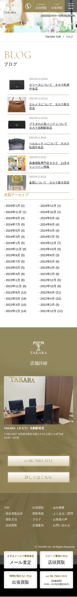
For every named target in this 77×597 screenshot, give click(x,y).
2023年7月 (13, 261)
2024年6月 (47, 224)
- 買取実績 (37, 513)
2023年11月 (14, 249)
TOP (7, 507)
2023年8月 (47, 255)
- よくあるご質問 (62, 513)
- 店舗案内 (37, 525)
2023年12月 (48, 243)
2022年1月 (13, 311)
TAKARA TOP (53, 36)
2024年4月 (47, 230)
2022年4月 (47, 298)
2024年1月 (13, 243)
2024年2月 (47, 236)
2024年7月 (13, 224)
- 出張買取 (37, 507)
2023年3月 (13, 274)
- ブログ (35, 519)
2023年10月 (48, 249)
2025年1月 (13, 205)
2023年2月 (47, 274)
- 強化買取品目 (13, 513)
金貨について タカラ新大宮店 (49, 182)
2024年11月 (14, 212)
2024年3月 (13, 236)
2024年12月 (48, 205)
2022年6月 (47, 292)
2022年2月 (47, 304)
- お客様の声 (59, 519)
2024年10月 (48, 212)
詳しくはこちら (38, 477)
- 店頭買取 (10, 525)
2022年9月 (13, 292)
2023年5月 (13, 267)
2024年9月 (13, 218)
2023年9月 (13, 255)
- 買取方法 (10, 519)
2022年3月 (13, 304)
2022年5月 (13, 298)
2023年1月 (13, 280)
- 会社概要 (57, 507)
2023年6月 (47, 261)
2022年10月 (48, 286)
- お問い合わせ (60, 525)
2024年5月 (13, 230)
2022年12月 (48, 280)
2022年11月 (14, 286)
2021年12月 (48, 311)
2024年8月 (47, 218)
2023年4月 (47, 267)
